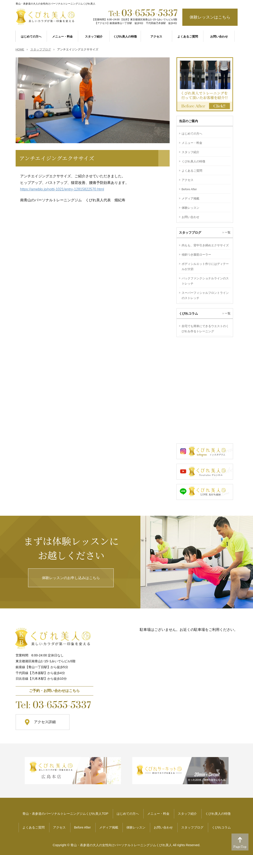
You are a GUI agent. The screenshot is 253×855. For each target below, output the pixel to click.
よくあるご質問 (192, 170)
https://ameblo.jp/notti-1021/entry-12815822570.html (62, 189)
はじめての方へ (192, 133)
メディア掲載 (190, 198)
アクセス (187, 180)
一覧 (228, 232)
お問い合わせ (190, 217)
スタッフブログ (192, 827)
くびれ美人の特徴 (193, 161)
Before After (189, 189)
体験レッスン (190, 207)
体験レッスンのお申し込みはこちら (71, 578)
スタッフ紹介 (190, 152)
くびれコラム (221, 827)
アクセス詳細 (45, 722)
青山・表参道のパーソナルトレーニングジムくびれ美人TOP (65, 813)
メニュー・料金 (192, 143)
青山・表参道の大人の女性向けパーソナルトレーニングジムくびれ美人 (121, 845)
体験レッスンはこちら (210, 17)
